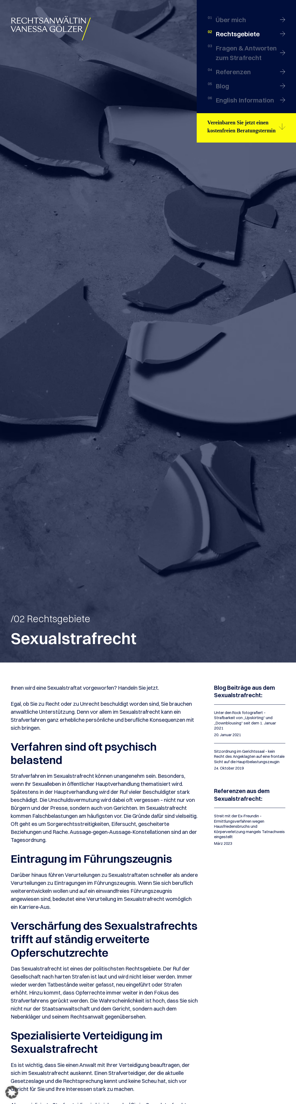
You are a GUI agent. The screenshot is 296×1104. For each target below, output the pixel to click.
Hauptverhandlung (118, 783)
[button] (11, 1092)
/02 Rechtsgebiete (50, 619)
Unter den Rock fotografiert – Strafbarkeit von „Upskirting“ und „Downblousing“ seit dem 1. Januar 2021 (245, 720)
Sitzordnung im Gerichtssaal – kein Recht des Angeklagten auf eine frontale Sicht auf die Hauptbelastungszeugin (249, 756)
